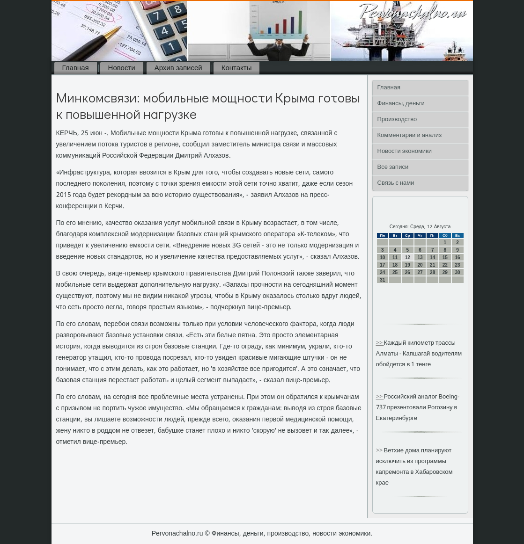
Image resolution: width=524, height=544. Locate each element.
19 (407, 265)
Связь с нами (395, 183)
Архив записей (178, 68)
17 (382, 265)
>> (380, 343)
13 (419, 257)
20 (419, 265)
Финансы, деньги (401, 103)
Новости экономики (404, 151)
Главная (75, 68)
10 (382, 257)
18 (395, 265)
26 (407, 272)
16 (457, 257)
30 (457, 272)
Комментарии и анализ (409, 135)
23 (457, 265)
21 (432, 265)
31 (382, 280)
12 (407, 257)
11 (395, 257)
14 (432, 257)
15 (445, 257)
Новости (121, 68)
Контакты (236, 68)
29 (445, 272)
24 (382, 272)
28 (432, 272)
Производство (397, 119)
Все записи (393, 167)
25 (395, 272)
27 (419, 272)
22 (445, 265)
